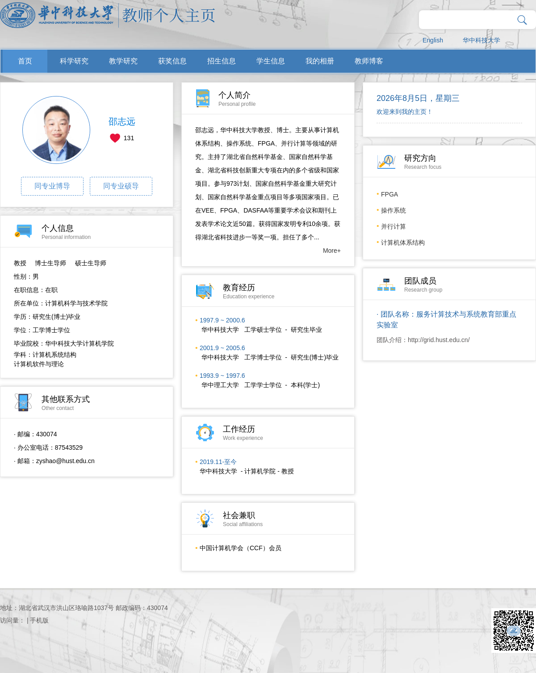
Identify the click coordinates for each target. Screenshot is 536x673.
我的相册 (320, 61)
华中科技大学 (481, 40)
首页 (25, 61)
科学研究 (74, 61)
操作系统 (393, 210)
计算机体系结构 (403, 242)
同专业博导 (52, 186)
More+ (332, 250)
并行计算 (393, 226)
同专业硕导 (121, 186)
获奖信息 (172, 61)
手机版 (39, 620)
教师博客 (369, 61)
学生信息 (270, 61)
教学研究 (123, 61)
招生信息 (221, 61)
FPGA (389, 194)
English (433, 40)
